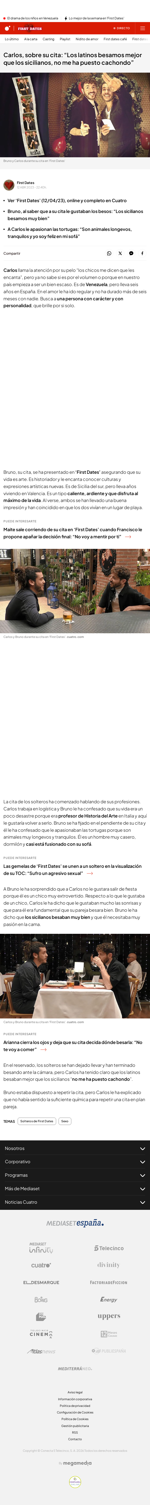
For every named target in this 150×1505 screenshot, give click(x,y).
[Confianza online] (75, 1486)
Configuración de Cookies (75, 1412)
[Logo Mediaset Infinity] (41, 1248)
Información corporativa (75, 1399)
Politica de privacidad (75, 1406)
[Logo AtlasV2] (41, 1351)
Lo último (12, 39)
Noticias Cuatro (75, 1202)
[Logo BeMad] (41, 1317)
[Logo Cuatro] (41, 1265)
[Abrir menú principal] (142, 28)
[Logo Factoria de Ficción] (108, 1282)
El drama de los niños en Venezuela (32, 18)
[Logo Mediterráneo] (75, 1368)
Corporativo (75, 1161)
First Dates (25, 182)
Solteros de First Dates (36, 1121)
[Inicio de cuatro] (7, 28)
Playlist (65, 39)
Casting (48, 39)
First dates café (115, 39)
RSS (75, 1432)
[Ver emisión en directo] (121, 28)
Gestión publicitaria (75, 1426)
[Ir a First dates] (29, 28)
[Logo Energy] (108, 1300)
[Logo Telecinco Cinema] (41, 1334)
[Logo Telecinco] (109, 1248)
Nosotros (75, 1148)
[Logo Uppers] (108, 1317)
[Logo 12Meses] (109, 1334)
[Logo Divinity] (109, 1265)
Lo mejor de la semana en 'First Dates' (96, 18)
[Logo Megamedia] (77, 1463)
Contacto (75, 1439)
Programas (75, 1175)
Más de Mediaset (75, 1188)
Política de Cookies (75, 1419)
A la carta (30, 39)
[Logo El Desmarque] (41, 1282)
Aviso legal (75, 1392)
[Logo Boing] (41, 1300)
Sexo (65, 1121)
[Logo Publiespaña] (109, 1351)
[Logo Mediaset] (75, 1226)
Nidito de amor (87, 39)
